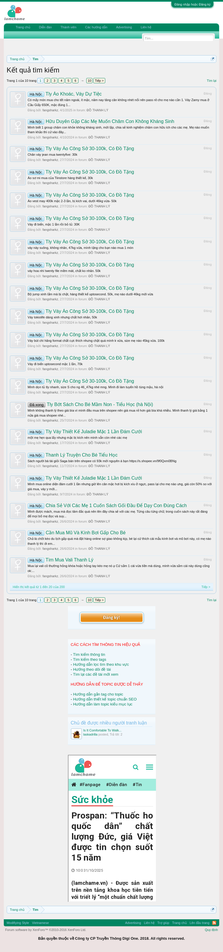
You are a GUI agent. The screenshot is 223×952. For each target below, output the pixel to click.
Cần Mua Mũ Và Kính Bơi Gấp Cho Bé (77, 532)
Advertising (124, 27)
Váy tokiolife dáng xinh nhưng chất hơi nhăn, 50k (62, 317)
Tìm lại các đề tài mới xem (95, 674)
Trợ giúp (163, 923)
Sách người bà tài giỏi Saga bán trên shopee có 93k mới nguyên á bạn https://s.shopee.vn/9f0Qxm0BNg (102, 461)
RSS (214, 923)
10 (89, 80)
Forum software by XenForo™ (45, 930)
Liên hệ (146, 27)
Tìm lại (211, 80)
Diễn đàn (45, 27)
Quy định (211, 930)
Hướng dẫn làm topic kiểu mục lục (103, 704)
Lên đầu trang (200, 923)
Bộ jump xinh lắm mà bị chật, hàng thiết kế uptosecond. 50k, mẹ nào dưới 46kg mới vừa (90, 294)
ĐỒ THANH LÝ (97, 110)
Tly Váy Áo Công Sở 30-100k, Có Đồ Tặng (81, 148)
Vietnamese (40, 923)
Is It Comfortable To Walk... (102, 730)
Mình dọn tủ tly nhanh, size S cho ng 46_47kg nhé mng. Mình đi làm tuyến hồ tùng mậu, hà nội (96, 387)
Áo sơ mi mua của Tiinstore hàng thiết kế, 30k (60, 178)
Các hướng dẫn (96, 27)
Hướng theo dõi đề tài (92, 669)
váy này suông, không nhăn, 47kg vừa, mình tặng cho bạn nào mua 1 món (81, 247)
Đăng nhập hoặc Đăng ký (192, 4)
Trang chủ (23, 27)
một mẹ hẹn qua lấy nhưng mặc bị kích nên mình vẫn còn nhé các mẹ (77, 437)
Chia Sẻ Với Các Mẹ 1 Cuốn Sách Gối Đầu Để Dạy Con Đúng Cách (107, 505)
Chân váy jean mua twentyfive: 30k (53, 154)
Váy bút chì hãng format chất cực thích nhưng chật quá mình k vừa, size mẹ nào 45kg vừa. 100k (96, 340)
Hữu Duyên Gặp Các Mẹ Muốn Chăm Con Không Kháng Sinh (101, 121)
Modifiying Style (18, 923)
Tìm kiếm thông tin (89, 654)
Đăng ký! (111, 617)
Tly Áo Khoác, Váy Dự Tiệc (65, 93)
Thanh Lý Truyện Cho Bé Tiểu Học (73, 454)
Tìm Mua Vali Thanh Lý (61, 559)
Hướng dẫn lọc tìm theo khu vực (101, 664)
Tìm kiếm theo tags (89, 659)
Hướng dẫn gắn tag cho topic (98, 694)
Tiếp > (99, 80)
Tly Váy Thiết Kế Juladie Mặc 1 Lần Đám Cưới (85, 431)
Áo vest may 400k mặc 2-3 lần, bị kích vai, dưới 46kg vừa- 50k (72, 201)
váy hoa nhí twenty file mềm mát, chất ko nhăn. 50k (64, 271)
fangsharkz (50, 110)
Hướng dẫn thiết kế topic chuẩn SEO (105, 699)
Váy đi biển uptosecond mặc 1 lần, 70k (55, 364)
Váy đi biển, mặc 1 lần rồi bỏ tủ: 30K (54, 224)
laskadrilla (90, 734)
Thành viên (68, 27)
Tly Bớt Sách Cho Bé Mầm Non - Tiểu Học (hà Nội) (90, 404)
